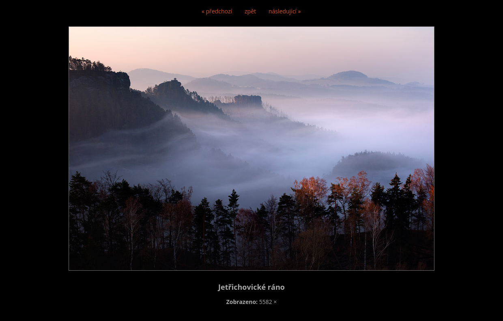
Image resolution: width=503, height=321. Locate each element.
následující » (285, 11)
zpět (250, 11)
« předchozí (217, 11)
